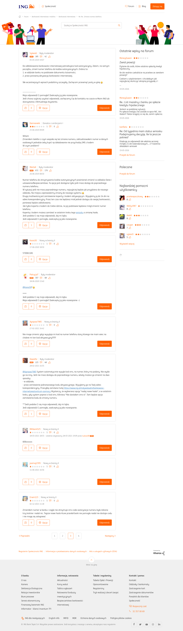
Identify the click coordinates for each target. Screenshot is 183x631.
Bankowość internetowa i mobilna (43, 17)
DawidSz (33, 359)
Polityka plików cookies (121, 618)
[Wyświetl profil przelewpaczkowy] (135, 196)
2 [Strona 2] (62, 536)
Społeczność (50, 6)
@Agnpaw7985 (29, 371)
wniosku (79, 212)
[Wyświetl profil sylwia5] (131, 234)
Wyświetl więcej (127, 243)
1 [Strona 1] (54, 536)
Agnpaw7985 (36, 321)
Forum (131, 6)
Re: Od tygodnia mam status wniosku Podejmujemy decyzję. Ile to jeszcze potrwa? (141, 134)
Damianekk (35, 123)
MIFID (65, 618)
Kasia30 (33, 240)
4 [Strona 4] (78, 536)
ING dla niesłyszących (35, 618)
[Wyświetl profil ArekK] (130, 215)
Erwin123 (34, 497)
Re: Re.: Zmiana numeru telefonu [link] (90, 17)
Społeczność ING (20, 17)
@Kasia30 (27, 287)
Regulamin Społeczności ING (31, 551)
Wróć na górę (91, 565)
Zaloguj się (157, 6)
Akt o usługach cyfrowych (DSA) (103, 551)
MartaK (33, 167)
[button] (26, 108)
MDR (74, 618)
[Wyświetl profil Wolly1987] (132, 206)
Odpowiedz (104, 108)
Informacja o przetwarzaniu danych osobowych (66, 551)
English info (54, 618)
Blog (144, 6)
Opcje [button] (45, 108)
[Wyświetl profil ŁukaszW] (85, 436)
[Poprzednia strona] (25, 536)
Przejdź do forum (127, 155)
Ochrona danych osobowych (93, 618)
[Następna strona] (109, 536)
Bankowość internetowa (67, 17)
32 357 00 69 (139, 611)
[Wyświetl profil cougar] (130, 224)
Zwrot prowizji (127, 62)
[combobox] (91, 25)
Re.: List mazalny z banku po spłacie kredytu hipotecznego (140, 104)
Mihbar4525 (35, 429)
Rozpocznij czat (140, 606)
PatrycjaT (34, 274)
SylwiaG (33, 53)
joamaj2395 (35, 463)
